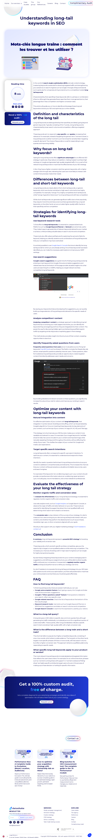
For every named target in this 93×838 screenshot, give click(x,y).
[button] (90, 835)
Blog (56, 3)
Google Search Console (59, 245)
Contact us (73, 738)
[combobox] (5, 836)
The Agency (74, 812)
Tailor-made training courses (52, 822)
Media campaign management (53, 810)
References (74, 815)
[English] (5, 836)
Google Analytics (60, 503)
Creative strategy (49, 815)
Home (7, 3)
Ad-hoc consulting (49, 819)
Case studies (75, 810)
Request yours (17, 122)
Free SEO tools (45, 349)
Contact (63, 3)
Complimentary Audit (77, 824)
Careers (50, 3)
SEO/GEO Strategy (49, 812)
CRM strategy (48, 817)
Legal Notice (13, 835)
